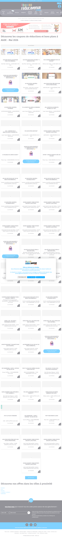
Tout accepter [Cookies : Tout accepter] (40, 277)
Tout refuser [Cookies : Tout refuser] (31, 277)
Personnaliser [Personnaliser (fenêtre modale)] (22, 277)
